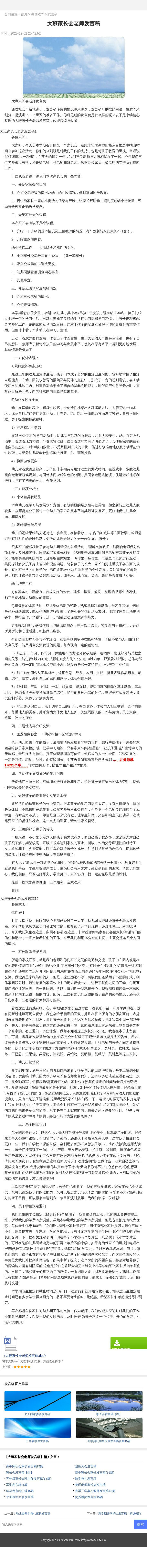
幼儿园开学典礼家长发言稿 (33, 1513)
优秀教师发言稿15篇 (89, 1497)
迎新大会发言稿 (85, 1466)
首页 (24, 14)
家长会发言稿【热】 (20, 1472)
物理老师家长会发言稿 (90, 1484)
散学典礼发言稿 (85, 1478)
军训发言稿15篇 (17, 1484)
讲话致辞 (37, 14)
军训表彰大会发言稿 (20, 1497)
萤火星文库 (67, 1540)
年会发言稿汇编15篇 (20, 1491)
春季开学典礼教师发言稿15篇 (95, 1491)
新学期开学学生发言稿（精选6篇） (120, 1513)
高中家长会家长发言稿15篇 (24, 1466)
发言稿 (52, 14)
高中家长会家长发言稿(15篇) (94, 1472)
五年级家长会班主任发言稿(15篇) (28, 1478)
